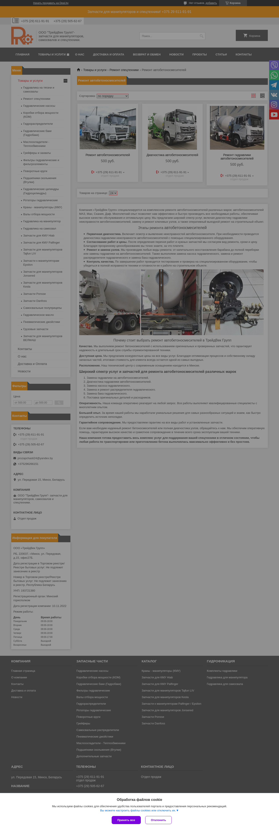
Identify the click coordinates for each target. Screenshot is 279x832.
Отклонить (158, 820)
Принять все (126, 820)
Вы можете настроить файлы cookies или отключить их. (138, 810)
